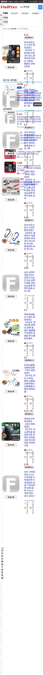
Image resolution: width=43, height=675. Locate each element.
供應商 (22, 2)
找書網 (10, 2)
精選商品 (4, 14)
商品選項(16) (29, 360)
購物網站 (4, 19)
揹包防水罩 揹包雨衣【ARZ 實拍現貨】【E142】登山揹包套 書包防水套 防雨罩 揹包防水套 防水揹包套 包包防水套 (29, 432)
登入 (40, 2)
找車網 (16, 2)
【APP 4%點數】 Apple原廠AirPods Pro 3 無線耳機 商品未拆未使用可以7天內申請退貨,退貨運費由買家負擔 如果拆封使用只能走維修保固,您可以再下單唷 (29, 95)
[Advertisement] (21, 55)
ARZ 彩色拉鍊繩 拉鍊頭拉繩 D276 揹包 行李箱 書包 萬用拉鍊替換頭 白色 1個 (29, 140)
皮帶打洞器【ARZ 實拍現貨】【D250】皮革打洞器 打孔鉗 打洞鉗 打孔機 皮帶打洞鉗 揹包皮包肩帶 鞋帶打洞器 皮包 (29, 184)
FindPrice (9, 7)
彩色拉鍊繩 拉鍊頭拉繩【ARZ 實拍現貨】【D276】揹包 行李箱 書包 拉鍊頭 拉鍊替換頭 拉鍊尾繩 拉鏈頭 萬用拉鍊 (29, 378)
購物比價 (4, 2)
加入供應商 (34, 2)
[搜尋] (27, 6)
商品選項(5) (29, 414)
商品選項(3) (29, 467)
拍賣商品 (4, 23)
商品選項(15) (29, 128)
